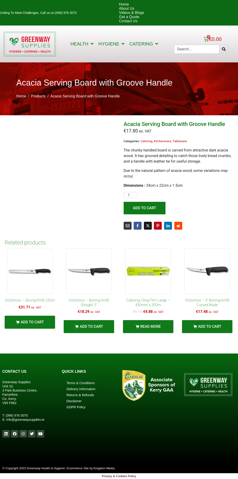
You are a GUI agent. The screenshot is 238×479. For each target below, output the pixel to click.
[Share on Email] (128, 226)
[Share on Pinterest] (158, 226)
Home (124, 4)
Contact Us (128, 21)
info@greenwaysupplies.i (24, 419)
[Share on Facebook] (138, 226)
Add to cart (144, 208)
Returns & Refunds (80, 395)
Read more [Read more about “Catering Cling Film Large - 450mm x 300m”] (150, 326)
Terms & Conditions (80, 383)
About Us (126, 8)
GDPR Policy (76, 407)
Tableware (179, 141)
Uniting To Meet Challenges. (20, 13)
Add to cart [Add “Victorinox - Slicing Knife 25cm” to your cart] (32, 322)
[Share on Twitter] (148, 226)
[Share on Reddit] (178, 226)
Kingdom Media (104, 468)
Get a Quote (129, 17)
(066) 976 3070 (17, 415)
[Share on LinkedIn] (168, 226)
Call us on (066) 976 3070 (58, 13)
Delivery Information (81, 389)
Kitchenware (162, 141)
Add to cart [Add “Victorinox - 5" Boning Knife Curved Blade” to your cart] (209, 326)
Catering (146, 141)
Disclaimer (74, 401)
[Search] (223, 49)
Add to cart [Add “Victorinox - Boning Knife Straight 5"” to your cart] (91, 326)
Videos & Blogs (131, 13)
